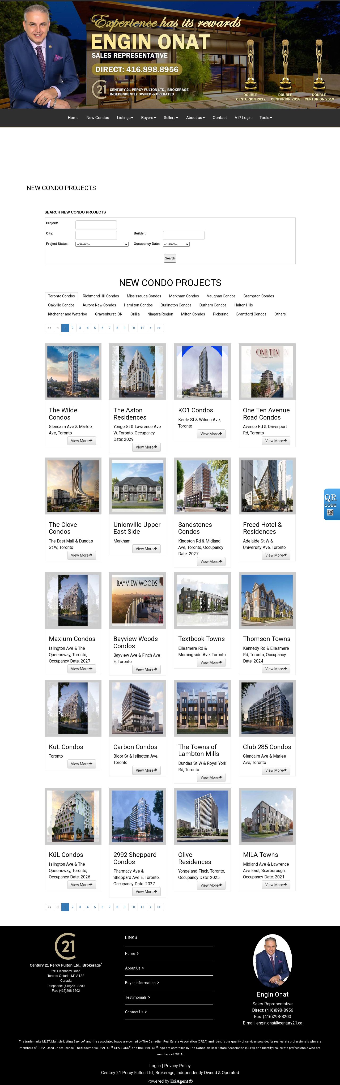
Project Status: (57, 244)
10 (133, 328)
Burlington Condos (176, 305)
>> (159, 328)
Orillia (135, 314)
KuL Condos (66, 747)
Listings (124, 117)
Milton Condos (193, 314)
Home (73, 117)
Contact (220, 117)
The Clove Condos (63, 528)
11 (142, 328)
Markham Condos (184, 296)
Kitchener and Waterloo (67, 314)
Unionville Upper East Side (137, 528)
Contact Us (134, 1012)
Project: (52, 223)
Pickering (220, 314)
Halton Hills (244, 305)
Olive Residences (194, 858)
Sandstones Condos (195, 528)
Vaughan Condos (221, 296)
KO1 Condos (195, 410)
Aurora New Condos (99, 305)
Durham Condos (213, 305)
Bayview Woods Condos (135, 642)
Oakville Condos (61, 305)
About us (194, 117)
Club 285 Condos (267, 747)
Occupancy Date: (147, 244)
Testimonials (136, 997)
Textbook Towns (201, 639)
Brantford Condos (251, 314)
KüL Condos (66, 854)
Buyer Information (140, 983)
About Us (133, 968)
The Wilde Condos (63, 414)
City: (49, 233)
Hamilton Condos (138, 305)
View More (81, 441)
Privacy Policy (177, 1065)
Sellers (170, 117)
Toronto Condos (61, 296)
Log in (155, 1065)
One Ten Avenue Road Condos (266, 414)
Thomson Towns (266, 639)
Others (280, 314)
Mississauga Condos (144, 296)
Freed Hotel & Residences (262, 528)
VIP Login (243, 117)
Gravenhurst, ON (108, 314)
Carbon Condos (135, 747)
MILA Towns (260, 854)
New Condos (98, 117)
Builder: (140, 233)
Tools (264, 117)
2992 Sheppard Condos (135, 858)
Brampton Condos (259, 296)
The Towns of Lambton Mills (198, 750)
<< (49, 328)
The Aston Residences (129, 414)
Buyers (147, 117)
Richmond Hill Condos (101, 296)
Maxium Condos (72, 639)
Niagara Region (160, 314)
